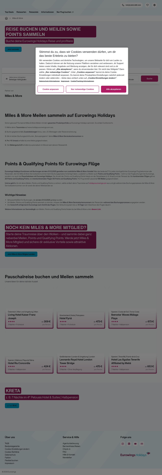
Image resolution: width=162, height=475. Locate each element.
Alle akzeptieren (113, 89)
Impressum (65, 81)
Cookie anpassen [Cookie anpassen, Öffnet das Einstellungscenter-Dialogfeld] (51, 89)
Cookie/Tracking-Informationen (82, 81)
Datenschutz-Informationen (49, 81)
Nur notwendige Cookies (82, 89)
